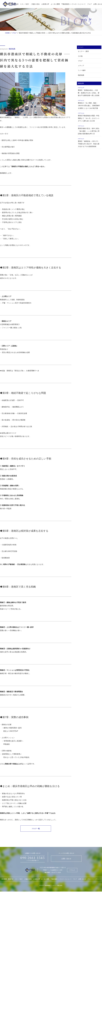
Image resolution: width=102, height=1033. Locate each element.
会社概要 (4, 879)
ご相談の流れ (35, 4)
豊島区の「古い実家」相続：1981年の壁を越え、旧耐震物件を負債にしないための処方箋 (89, 104)
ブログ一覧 (36, 828)
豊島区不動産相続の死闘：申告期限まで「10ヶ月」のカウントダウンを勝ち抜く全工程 (89, 117)
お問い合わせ (66, 858)
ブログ (89, 4)
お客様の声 (45, 4)
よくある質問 (55, 4)
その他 (80, 56)
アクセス (72, 870)
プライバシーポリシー (94, 879)
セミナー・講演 (83, 51)
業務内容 (10, 879)
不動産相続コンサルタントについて (73, 4)
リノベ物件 (82, 70)
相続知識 (12, 49)
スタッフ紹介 (24, 4)
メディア (81, 65)
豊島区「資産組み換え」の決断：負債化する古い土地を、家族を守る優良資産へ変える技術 (89, 91)
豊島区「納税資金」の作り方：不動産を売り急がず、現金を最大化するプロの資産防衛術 (89, 142)
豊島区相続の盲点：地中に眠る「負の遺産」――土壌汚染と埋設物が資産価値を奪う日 (89, 129)
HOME (7, 33)
